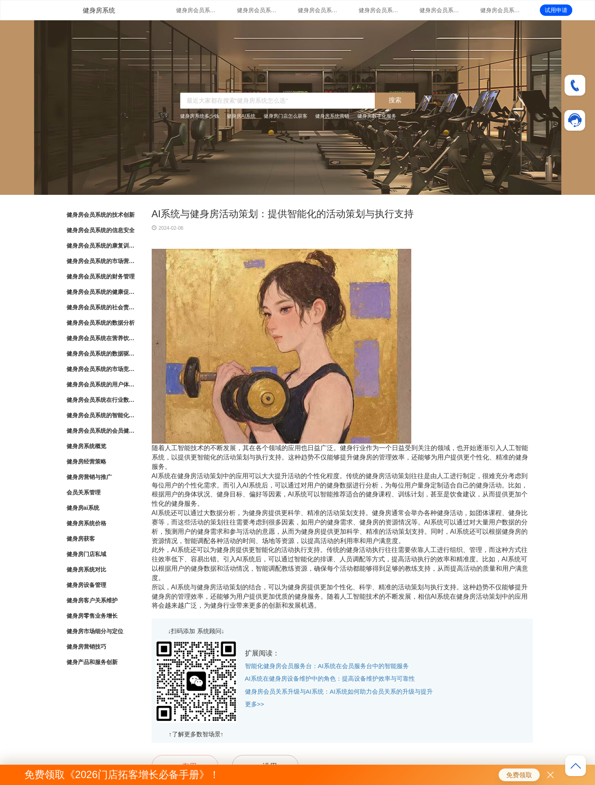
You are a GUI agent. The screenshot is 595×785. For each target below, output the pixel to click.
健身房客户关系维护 (92, 600)
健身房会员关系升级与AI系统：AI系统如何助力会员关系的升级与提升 (339, 691)
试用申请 (556, 10)
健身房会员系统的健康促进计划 (500, 10)
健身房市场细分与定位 (95, 631)
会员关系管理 (84, 492)
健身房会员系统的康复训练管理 (318, 10)
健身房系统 (99, 10)
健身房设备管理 (86, 585)
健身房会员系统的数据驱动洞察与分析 (101, 353)
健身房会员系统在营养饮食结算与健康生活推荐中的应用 (101, 338)
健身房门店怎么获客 (285, 116)
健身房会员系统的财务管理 (439, 10)
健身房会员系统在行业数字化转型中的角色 (101, 400)
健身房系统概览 (86, 446)
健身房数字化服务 (376, 116)
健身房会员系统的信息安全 (257, 10)
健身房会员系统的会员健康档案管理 (101, 430)
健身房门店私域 (86, 554)
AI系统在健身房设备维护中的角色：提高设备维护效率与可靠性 (330, 678)
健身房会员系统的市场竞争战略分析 (101, 369)
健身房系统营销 (332, 116)
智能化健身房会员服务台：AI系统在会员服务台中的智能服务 (327, 665)
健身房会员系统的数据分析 (101, 322)
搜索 (395, 100)
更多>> (254, 704)
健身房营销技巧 (86, 646)
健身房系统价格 (86, 523)
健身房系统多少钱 (199, 116)
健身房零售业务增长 (92, 615)
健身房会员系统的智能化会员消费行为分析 (101, 415)
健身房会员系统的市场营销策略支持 (379, 10)
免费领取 (519, 775)
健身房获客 (81, 538)
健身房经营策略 (86, 461)
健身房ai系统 (83, 508)
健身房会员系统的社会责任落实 (101, 307)
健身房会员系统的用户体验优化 (101, 384)
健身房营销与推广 (89, 477)
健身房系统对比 (86, 569)
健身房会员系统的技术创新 (196, 10)
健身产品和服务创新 (92, 662)
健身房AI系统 (241, 116)
